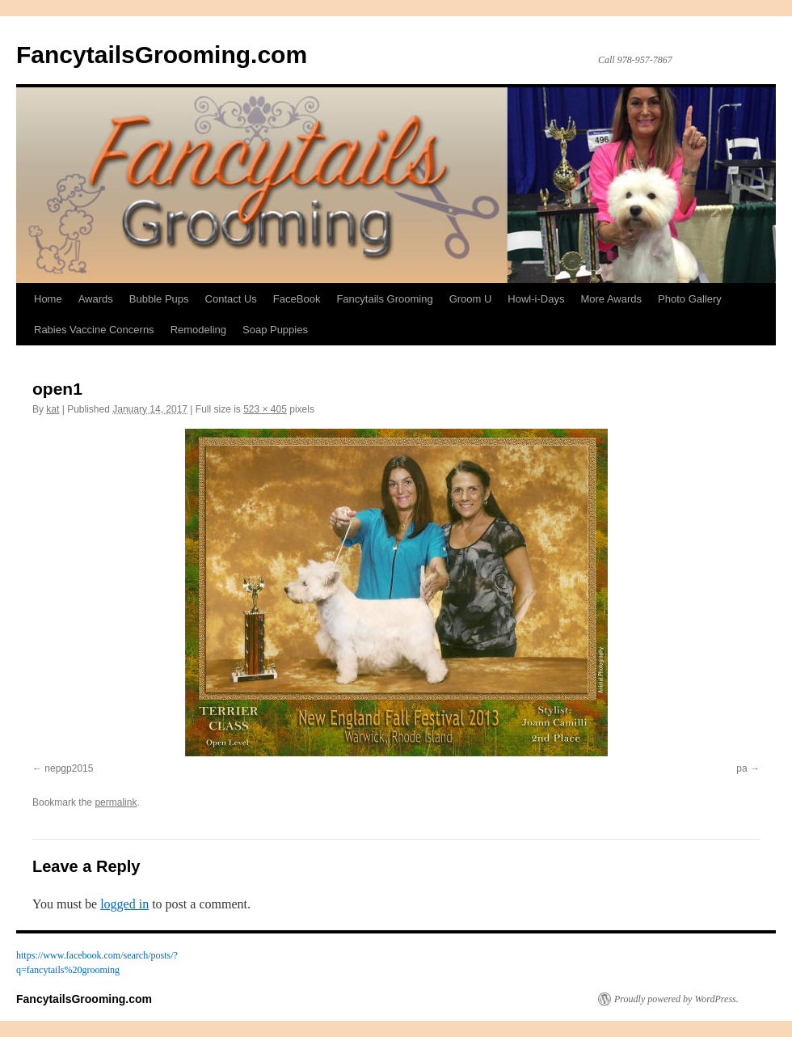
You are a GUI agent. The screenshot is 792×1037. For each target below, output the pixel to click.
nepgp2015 (68, 768)
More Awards (611, 299)
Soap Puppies (275, 330)
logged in (124, 904)
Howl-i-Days (536, 299)
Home (48, 299)
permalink (116, 802)
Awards (95, 299)
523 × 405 (265, 409)
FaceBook (297, 299)
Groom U (470, 299)
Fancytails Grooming (384, 299)
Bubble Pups (159, 299)
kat (52, 409)
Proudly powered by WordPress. (676, 999)
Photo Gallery (690, 299)
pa (741, 768)
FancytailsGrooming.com (161, 54)
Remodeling (198, 330)
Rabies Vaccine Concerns (94, 330)
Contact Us (231, 299)
